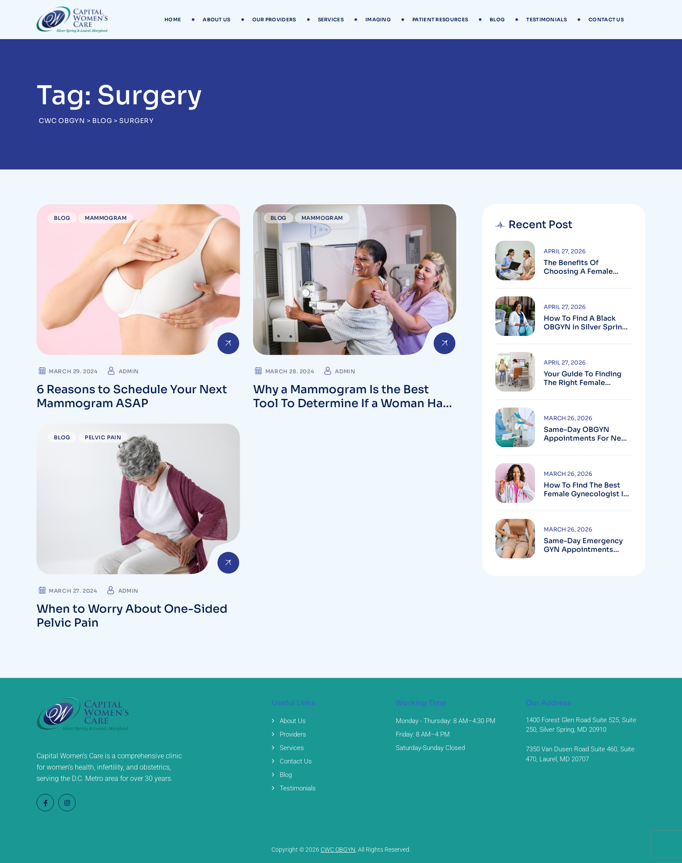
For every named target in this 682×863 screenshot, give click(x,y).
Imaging (378, 20)
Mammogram (106, 218)
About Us (216, 20)
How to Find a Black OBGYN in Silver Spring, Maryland (586, 323)
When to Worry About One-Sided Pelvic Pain (132, 616)
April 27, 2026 (565, 251)
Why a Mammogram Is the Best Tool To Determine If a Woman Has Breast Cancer (351, 403)
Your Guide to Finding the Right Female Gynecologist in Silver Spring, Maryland (583, 378)
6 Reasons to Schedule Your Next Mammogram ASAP (132, 396)
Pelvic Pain (103, 437)
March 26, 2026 (568, 418)
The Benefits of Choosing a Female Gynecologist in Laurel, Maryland (584, 267)
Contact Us (606, 20)
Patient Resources (440, 20)
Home (172, 20)
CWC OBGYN (338, 849)
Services (331, 20)
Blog (497, 20)
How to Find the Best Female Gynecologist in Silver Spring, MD (586, 489)
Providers (293, 734)
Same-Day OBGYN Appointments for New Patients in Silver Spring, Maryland (587, 434)
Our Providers (274, 20)
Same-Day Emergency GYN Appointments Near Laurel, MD (583, 545)
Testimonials (546, 20)
